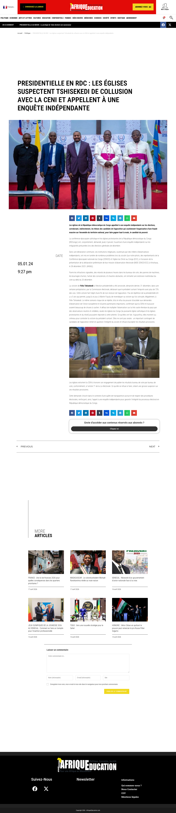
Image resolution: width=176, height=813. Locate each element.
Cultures (37, 18)
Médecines (88, 18)
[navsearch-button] (171, 18)
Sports (113, 18)
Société (106, 18)
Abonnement (131, 18)
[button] (33, 7)
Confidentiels (58, 18)
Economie (13, 18)
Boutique (121, 18)
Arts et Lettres (25, 18)
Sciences (98, 18)
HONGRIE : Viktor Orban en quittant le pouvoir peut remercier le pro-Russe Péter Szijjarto (128, 628)
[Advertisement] (88, 56)
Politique (4, 18)
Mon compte (165, 9)
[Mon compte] (164, 5)
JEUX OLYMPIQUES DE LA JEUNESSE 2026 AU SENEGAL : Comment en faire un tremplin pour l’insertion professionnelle (45, 628)
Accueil (20, 33)
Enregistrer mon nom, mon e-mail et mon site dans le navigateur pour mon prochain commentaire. (84, 684)
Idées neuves (77, 18)
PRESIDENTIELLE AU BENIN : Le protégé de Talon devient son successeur (98, 25)
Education (46, 18)
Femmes (68, 18)
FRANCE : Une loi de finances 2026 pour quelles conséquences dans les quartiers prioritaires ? (44, 581)
